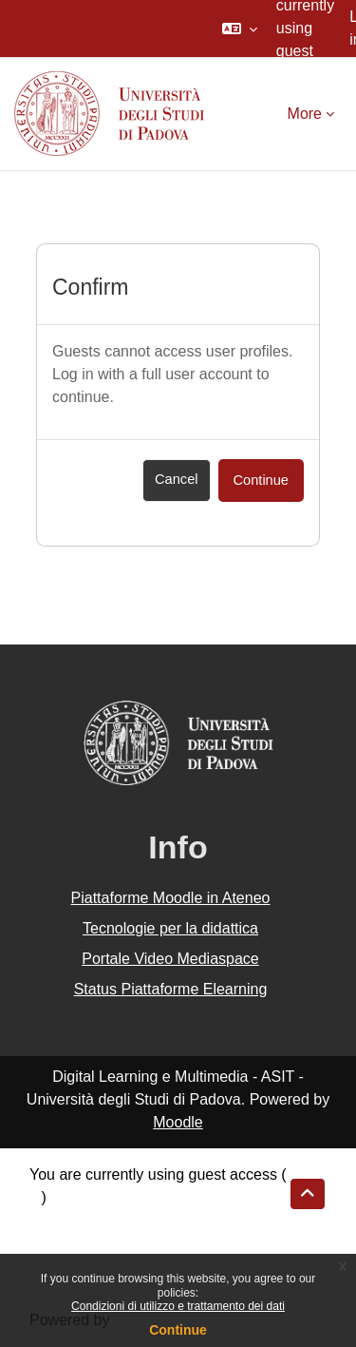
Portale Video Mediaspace (170, 959)
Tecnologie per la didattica (170, 928)
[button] (240, 28)
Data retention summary (110, 1220)
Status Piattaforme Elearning (171, 989)
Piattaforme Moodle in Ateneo (171, 898)
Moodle (177, 1122)
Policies (55, 1243)
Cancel (176, 479)
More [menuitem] (305, 114)
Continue (178, 1329)
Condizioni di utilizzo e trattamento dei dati (178, 1306)
